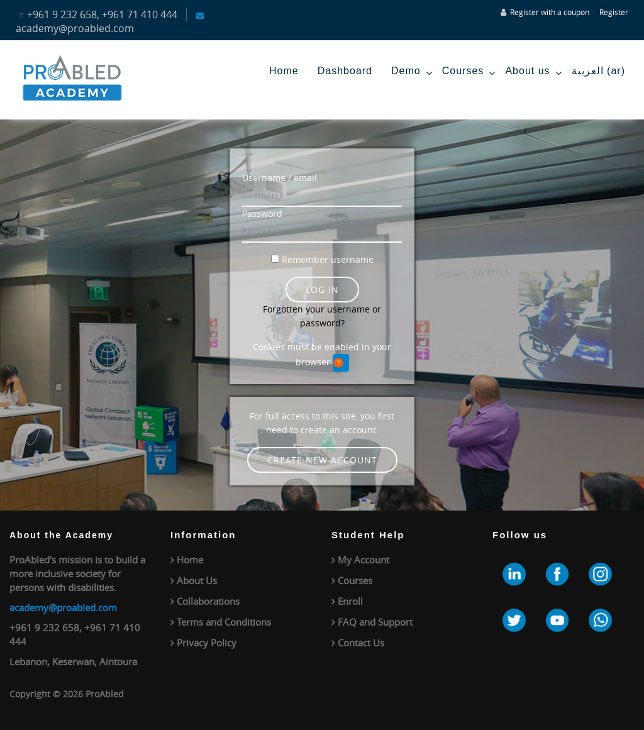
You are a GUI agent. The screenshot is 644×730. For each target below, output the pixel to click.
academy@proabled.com (63, 607)
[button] (341, 363)
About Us (197, 580)
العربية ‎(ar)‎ (598, 70)
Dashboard (345, 70)
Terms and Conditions (224, 622)
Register (613, 12)
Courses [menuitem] (469, 73)
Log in (322, 290)
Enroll (350, 601)
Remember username (328, 259)
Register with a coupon (549, 12)
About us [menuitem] (533, 73)
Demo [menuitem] (412, 73)
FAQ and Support (375, 622)
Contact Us (361, 642)
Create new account (322, 460)
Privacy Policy (206, 642)
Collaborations (208, 601)
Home (284, 70)
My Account (363, 559)
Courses (355, 580)
